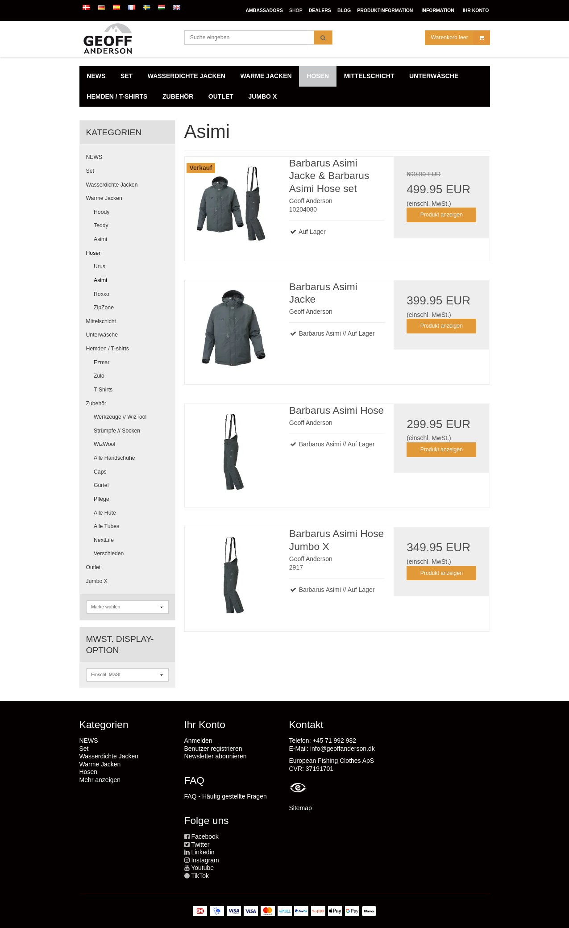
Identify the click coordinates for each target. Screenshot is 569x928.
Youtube (202, 867)
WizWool (104, 444)
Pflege (101, 499)
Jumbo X (97, 581)
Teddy (101, 225)
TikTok (200, 875)
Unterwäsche (102, 335)
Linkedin (202, 852)
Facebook (204, 836)
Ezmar (101, 362)
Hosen (94, 253)
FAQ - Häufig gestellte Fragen (225, 796)
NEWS (94, 157)
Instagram (205, 860)
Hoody (101, 212)
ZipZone (104, 307)
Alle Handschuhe (114, 458)
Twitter (200, 844)
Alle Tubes (106, 526)
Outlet (93, 567)
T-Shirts (103, 390)
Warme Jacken (104, 198)
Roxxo (101, 294)
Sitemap (300, 807)
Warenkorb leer (460, 38)
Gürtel (101, 485)
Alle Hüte (105, 513)
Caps (100, 472)
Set (90, 171)
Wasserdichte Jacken (112, 185)
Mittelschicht (101, 321)
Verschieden (109, 553)
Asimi (100, 239)
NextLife (104, 540)
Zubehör (96, 403)
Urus (99, 266)
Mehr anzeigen (100, 779)
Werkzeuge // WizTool (120, 417)
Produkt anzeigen (441, 215)
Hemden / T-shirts (107, 348)
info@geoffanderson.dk (342, 748)
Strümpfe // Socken (117, 431)
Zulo (99, 376)
